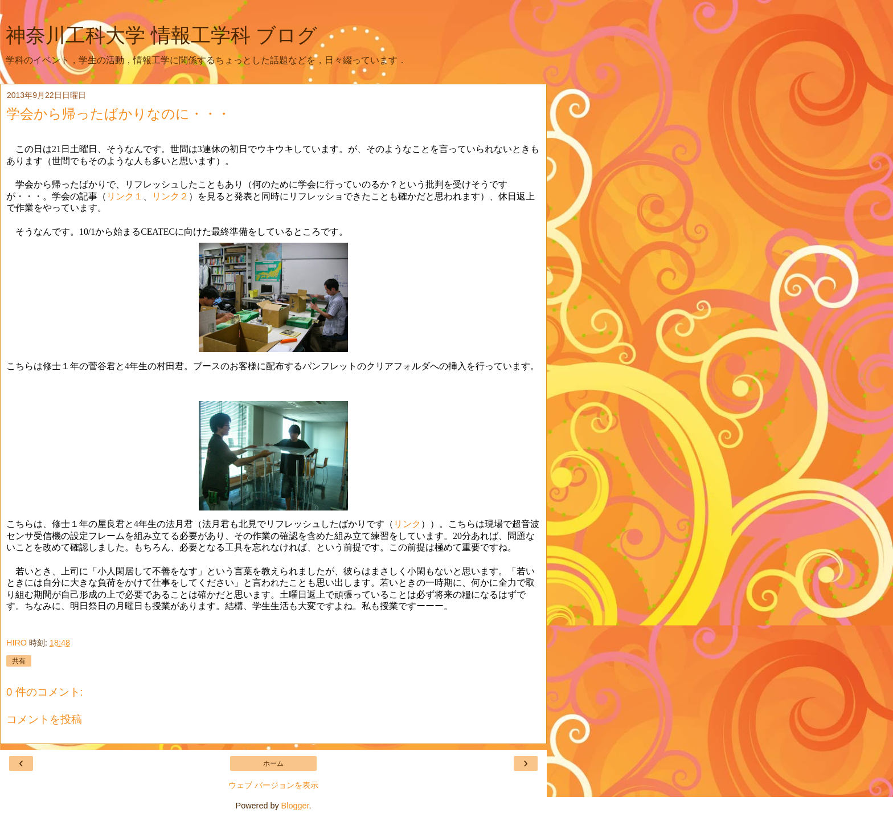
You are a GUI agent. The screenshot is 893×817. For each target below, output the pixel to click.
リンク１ (124, 196)
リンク (407, 524)
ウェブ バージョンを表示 (273, 785)
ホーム (273, 763)
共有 (19, 661)
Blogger (295, 805)
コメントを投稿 (44, 719)
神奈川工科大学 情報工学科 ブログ (161, 35)
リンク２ (170, 196)
